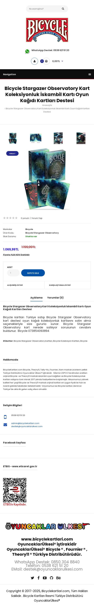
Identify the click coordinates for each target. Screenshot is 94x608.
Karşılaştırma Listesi (59, 285)
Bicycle (29, 229)
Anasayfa (47, 105)
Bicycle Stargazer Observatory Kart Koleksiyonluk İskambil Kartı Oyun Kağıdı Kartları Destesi (48, 110)
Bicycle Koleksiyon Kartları (66, 340)
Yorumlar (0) (55, 297)
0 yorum (25, 218)
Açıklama (36, 297)
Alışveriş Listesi (15, 285)
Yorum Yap (36, 218)
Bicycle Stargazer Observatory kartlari (33, 340)
